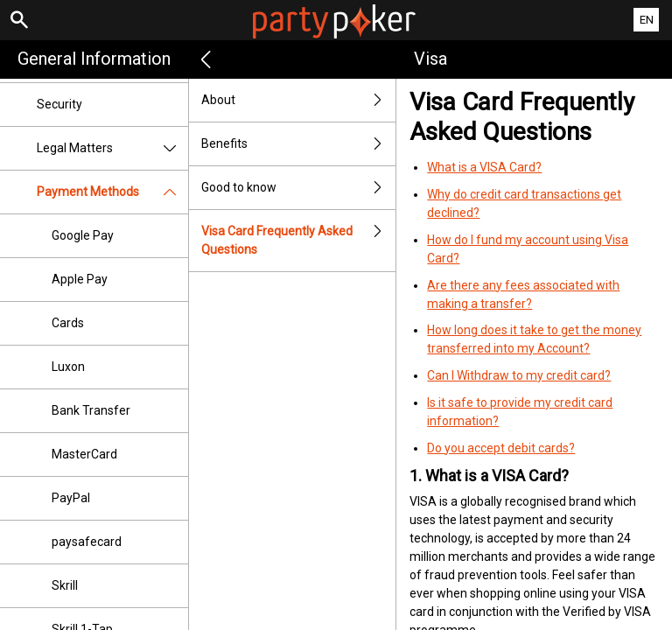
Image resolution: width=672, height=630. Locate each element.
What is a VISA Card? (484, 167)
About (298, 100)
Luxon (68, 367)
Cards (68, 323)
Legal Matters (112, 148)
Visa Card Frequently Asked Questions (298, 240)
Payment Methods (112, 192)
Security (59, 104)
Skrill (65, 585)
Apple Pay (80, 279)
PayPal (71, 498)
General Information (94, 58)
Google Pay (83, 235)
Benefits (298, 143)
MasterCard (84, 454)
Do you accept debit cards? (501, 448)
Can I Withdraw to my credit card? (519, 375)
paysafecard (87, 542)
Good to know (298, 187)
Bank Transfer (91, 410)
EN (647, 19)
